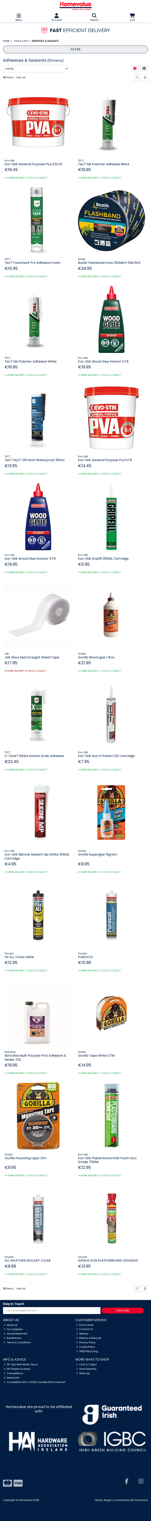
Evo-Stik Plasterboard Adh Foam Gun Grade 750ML (107, 1160)
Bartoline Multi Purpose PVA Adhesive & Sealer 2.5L (35, 1057)
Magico (108, 1500)
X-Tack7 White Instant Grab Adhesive (34, 756)
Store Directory (86, 1369)
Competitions (13, 1373)
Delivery (82, 1333)
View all (20, 77)
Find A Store (84, 1325)
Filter (75, 49)
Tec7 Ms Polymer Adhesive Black (103, 164)
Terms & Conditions (17, 1342)
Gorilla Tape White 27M (96, 1055)
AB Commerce (139, 1500)
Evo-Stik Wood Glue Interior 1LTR (103, 361)
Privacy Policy (86, 1342)
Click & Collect (86, 1364)
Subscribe (122, 1310)
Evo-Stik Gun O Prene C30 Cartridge (106, 756)
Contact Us (84, 1329)
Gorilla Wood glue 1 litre (96, 657)
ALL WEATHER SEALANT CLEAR (27, 1260)
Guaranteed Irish (15, 1333)
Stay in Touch (13, 1304)
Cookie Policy (85, 1347)
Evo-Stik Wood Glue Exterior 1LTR (30, 558)
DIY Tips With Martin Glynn (21, 1364)
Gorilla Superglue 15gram (97, 854)
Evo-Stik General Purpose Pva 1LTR (105, 460)
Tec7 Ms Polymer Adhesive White (31, 361)
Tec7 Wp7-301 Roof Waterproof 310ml (34, 460)
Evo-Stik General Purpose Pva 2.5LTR (33, 164)
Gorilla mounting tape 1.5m (25, 1158)
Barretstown (12, 1338)
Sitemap (83, 1373)
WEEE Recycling (87, 1351)
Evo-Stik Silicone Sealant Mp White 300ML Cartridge (37, 856)
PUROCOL (85, 957)
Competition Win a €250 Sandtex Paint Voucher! (34, 1382)
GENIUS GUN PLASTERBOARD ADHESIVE (108, 1260)
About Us (11, 1325)
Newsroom (12, 1377)
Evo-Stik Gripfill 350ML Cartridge (103, 558)
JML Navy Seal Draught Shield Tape (32, 657)
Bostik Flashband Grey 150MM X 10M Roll (109, 262)
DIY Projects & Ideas (17, 1369)
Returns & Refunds (89, 1338)
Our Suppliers (13, 1329)
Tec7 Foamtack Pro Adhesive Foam (32, 262)
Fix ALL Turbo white (19, 957)
